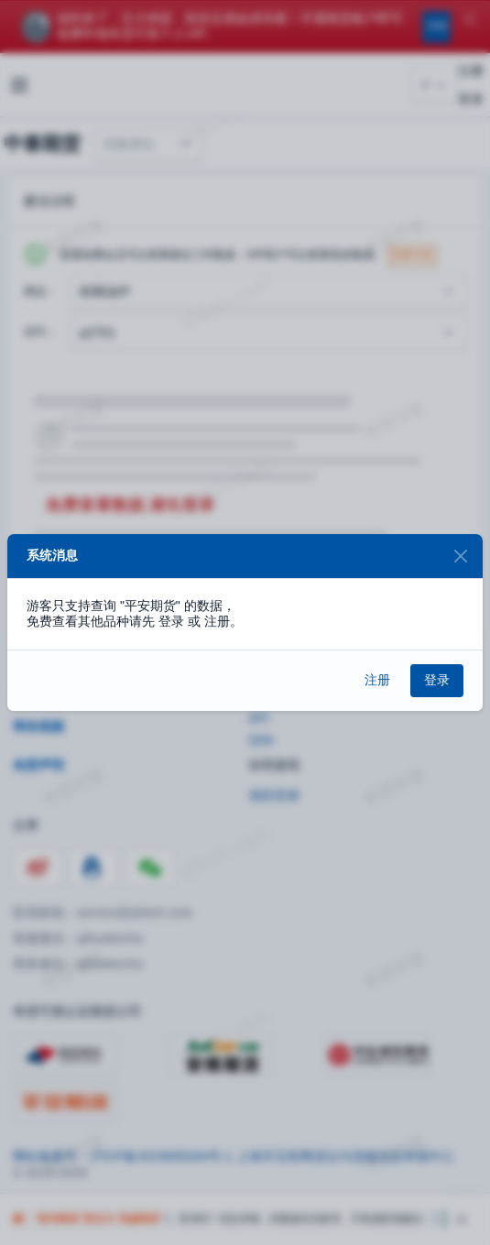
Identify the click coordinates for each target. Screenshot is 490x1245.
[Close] (460, 556)
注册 (377, 679)
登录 (437, 679)
